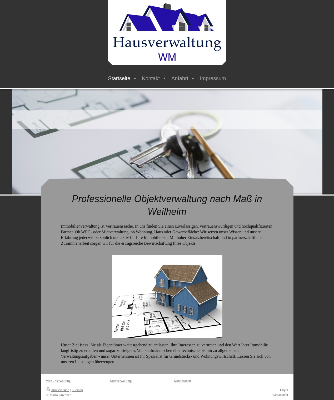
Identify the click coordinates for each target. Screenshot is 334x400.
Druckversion (57, 390)
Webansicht (280, 395)
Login (284, 390)
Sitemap (77, 390)
